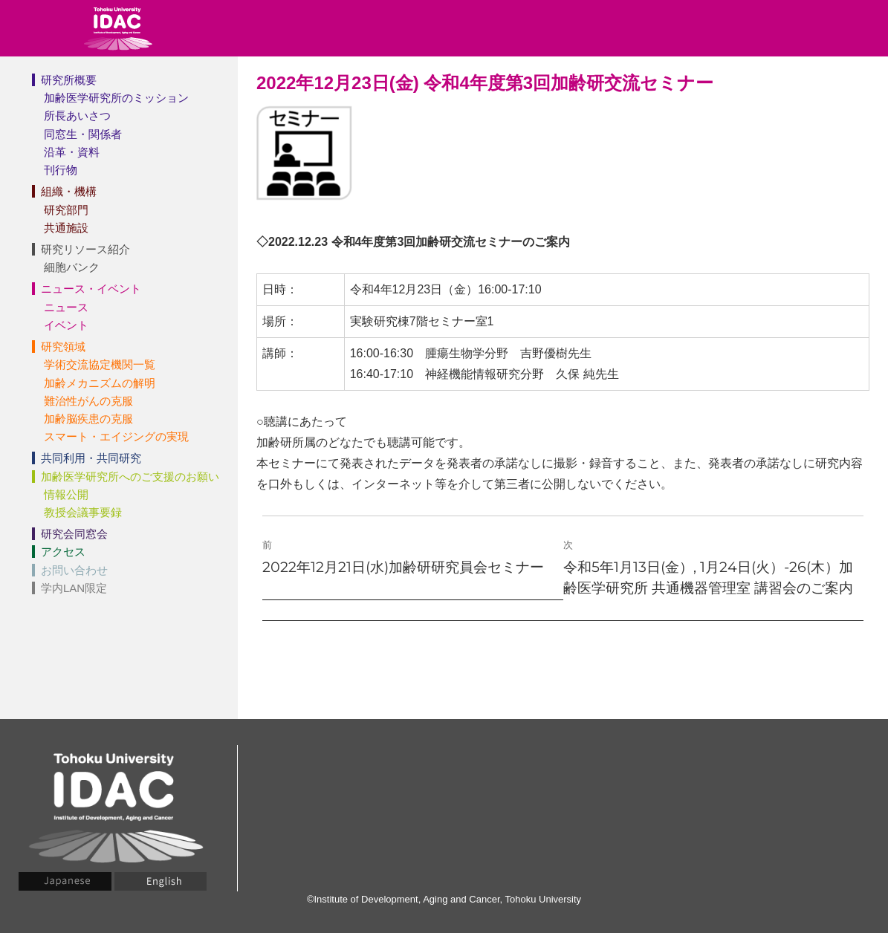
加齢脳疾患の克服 (88, 418)
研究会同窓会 (74, 533)
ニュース (66, 307)
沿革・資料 (72, 152)
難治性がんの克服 (88, 400)
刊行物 (60, 169)
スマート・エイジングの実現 (116, 436)
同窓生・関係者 (83, 134)
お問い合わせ (74, 570)
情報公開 (66, 494)
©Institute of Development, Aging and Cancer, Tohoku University (444, 899)
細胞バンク (72, 267)
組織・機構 (69, 191)
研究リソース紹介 (85, 249)
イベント (66, 325)
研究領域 (63, 346)
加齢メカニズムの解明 (99, 383)
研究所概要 (69, 80)
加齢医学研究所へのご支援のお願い (130, 476)
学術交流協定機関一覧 (99, 364)
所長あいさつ (77, 115)
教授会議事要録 (83, 512)
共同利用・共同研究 (91, 458)
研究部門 (66, 210)
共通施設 (66, 227)
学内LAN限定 (74, 588)
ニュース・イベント (91, 288)
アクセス (63, 551)
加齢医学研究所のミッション (116, 97)
